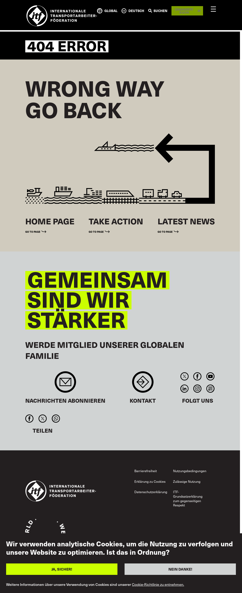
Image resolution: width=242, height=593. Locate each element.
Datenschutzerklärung (150, 491)
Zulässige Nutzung (186, 481)
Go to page (32, 231)
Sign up (65, 384)
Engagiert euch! (184, 10)
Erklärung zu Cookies (150, 481)
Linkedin (184, 389)
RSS (210, 389)
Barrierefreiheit (145, 470)
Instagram (197, 389)
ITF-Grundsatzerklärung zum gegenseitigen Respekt (187, 498)
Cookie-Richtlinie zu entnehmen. (158, 584)
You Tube (210, 376)
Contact (143, 384)
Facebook (197, 376)
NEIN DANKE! (180, 569)
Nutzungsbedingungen (189, 470)
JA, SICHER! (61, 569)
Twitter (184, 376)
